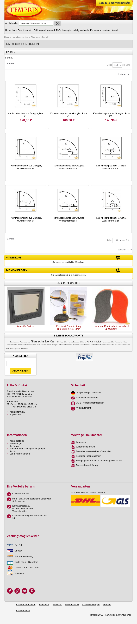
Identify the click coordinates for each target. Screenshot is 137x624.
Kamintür (21, 345)
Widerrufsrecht (83, 408)
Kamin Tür (85, 342)
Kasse (13, 451)
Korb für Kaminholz (43, 345)
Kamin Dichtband (74, 342)
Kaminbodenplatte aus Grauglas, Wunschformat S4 (26, 219)
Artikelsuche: (11, 23)
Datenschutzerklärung (87, 397)
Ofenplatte (63, 345)
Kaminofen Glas (121, 342)
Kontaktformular (17, 412)
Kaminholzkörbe (108, 342)
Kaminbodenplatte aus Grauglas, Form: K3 (111, 115)
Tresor (69, 345)
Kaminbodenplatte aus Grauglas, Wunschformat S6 (111, 219)
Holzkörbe (63, 342)
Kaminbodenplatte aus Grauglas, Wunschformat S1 (26, 167)
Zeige (109, 65)
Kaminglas (96, 341)
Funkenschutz (25, 342)
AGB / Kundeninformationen (90, 402)
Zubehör (107, 604)
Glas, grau (35, 37)
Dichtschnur (14, 342)
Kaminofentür (12, 345)
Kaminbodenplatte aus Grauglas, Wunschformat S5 (68, 219)
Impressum (15, 414)
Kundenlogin (16, 443)
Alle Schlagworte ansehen (17, 349)
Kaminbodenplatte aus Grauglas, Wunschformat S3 (111, 167)
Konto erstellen (17, 441)
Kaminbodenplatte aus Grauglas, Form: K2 (68, 115)
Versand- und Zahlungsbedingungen (28, 448)
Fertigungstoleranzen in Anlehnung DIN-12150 (99, 460)
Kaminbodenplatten (20, 37)
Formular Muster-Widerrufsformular (93, 451)
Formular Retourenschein (88, 456)
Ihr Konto (14, 446)
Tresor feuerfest (79, 345)
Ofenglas (55, 345)
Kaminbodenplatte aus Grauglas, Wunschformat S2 (68, 167)
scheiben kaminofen (122, 345)
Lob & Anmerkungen (20, 453)
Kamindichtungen (90, 604)
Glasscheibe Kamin (45, 341)
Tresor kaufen (90, 345)
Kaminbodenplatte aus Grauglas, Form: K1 (26, 115)
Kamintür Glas (30, 345)
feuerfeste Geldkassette (105, 345)
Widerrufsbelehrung (85, 446)
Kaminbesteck (23, 610)
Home (6, 37)
